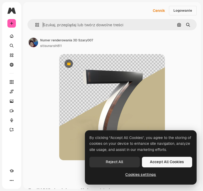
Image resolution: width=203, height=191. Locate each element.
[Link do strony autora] (33, 42)
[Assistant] (11, 129)
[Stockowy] (11, 55)
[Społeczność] (11, 64)
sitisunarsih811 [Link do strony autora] (51, 46)
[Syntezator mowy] (11, 120)
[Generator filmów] (11, 110)
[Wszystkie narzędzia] (11, 82)
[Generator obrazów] (11, 101)
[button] (35, 25)
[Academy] (11, 171)
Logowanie (182, 10)
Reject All (114, 161)
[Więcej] (11, 180)
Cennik (159, 10)
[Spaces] (11, 91)
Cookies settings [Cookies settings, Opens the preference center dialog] (140, 174)
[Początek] (11, 36)
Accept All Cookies (167, 161)
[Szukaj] (11, 45)
